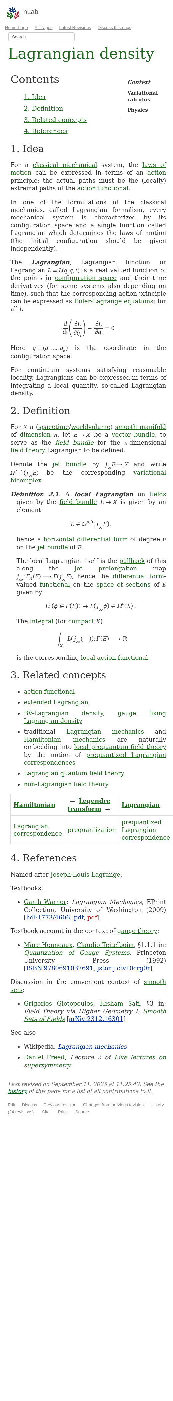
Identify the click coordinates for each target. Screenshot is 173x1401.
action (156, 172)
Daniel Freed (44, 1057)
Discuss (29, 1104)
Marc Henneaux (48, 944)
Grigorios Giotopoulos (58, 1003)
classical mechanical (65, 164)
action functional (102, 188)
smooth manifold (140, 426)
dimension (35, 434)
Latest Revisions (75, 27)
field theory (27, 450)
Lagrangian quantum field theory (74, 773)
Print (62, 1111)
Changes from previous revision (113, 1104)
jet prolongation (106, 568)
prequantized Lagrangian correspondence (146, 830)
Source (82, 1111)
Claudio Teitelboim (105, 944)
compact (81, 621)
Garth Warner (45, 901)
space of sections (124, 584)
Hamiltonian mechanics (64, 739)
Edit (11, 1104)
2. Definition (43, 108)
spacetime (53, 426)
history (17, 1091)
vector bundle (133, 434)
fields (158, 494)
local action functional (114, 657)
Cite (46, 1111)
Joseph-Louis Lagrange (85, 874)
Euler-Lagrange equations (113, 301)
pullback (132, 560)
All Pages (44, 27)
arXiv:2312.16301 (96, 1018)
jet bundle (70, 464)
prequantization (92, 829)
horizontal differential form (85, 539)
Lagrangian (141, 804)
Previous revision (59, 1104)
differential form (138, 576)
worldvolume (90, 426)
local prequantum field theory (120, 747)
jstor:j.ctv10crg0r (123, 968)
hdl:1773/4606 (48, 917)
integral (41, 621)
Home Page (16, 27)
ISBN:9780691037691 (59, 968)
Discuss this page (114, 27)
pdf (79, 917)
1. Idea (34, 96)
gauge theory (137, 930)
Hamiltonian (34, 804)
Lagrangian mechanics (105, 731)
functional (55, 584)
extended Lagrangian (56, 702)
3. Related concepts (55, 119)
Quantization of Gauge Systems (77, 952)
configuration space (86, 277)
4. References (45, 130)
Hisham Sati (120, 1003)
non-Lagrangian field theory (66, 784)
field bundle (74, 442)
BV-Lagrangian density (63, 713)
